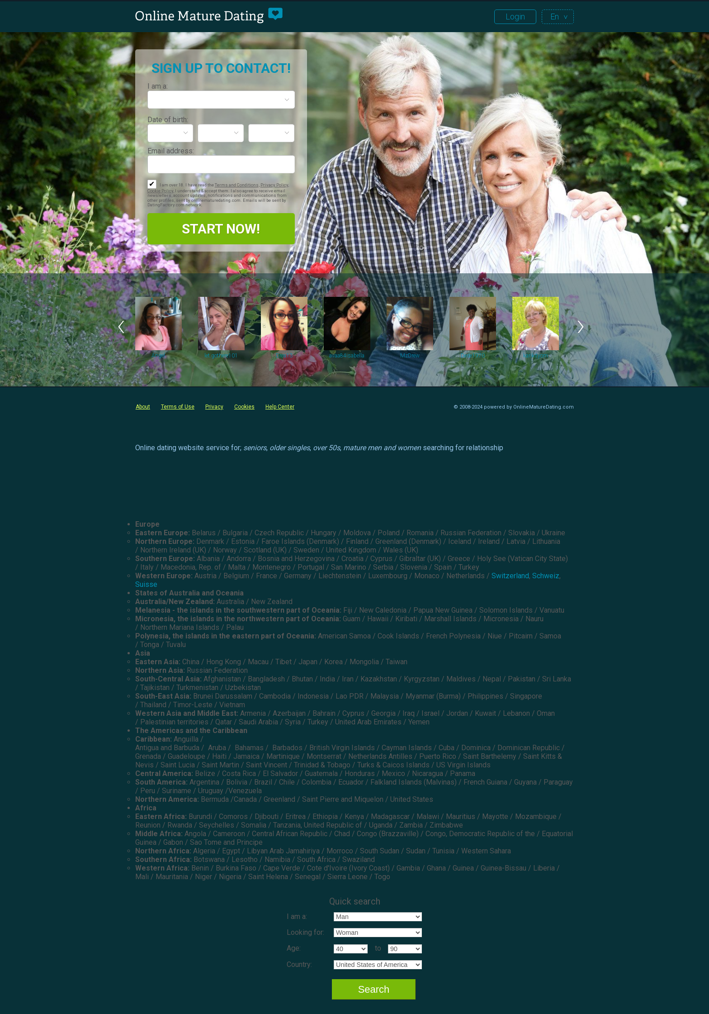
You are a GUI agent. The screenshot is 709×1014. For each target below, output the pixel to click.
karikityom (535, 355)
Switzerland (510, 575)
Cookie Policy (160, 190)
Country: (299, 964)
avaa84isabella (346, 355)
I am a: (157, 86)
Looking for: (305, 932)
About (143, 407)
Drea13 (284, 355)
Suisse (146, 584)
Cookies (244, 407)
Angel (158, 355)
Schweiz (545, 575)
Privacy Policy (274, 184)
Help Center (279, 407)
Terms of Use (177, 407)
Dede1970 (473, 355)
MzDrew (410, 355)
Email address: (170, 151)
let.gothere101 (221, 355)
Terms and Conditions (237, 184)
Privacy (214, 407)
